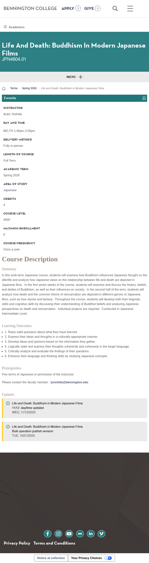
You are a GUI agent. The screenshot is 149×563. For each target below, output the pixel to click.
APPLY (68, 9)
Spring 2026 (29, 88)
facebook (48, 533)
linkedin (90, 533)
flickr (80, 533)
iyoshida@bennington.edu (69, 382)
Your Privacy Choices (86, 558)
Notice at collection (51, 558)
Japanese (10, 190)
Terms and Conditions (54, 543)
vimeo (101, 533)
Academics (16, 27)
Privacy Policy (17, 543)
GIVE (89, 9)
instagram (58, 533)
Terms (13, 88)
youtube (69, 533)
